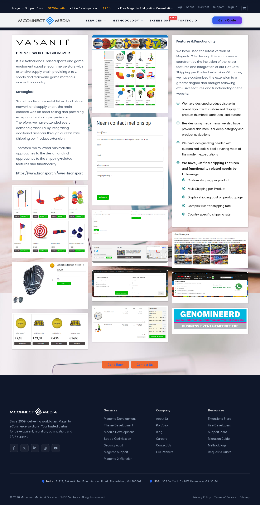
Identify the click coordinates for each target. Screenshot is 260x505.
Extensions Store (219, 418)
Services (96, 20)
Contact (203, 7)
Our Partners (164, 452)
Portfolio (187, 20)
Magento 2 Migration (118, 458)
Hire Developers (219, 425)
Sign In (232, 7)
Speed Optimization (117, 438)
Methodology (127, 20)
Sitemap (245, 497)
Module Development (119, 432)
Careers (161, 438)
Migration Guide (219, 438)
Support (218, 7)
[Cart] (244, 8)
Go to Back (115, 364)
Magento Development (120, 418)
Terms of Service (225, 497)
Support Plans (217, 432)
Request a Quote (219, 452)
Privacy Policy (202, 497)
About (190, 7)
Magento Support (116, 452)
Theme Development (118, 425)
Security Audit (113, 445)
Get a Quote (227, 20)
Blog (179, 7)
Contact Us (145, 364)
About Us (162, 418)
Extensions (160, 20)
